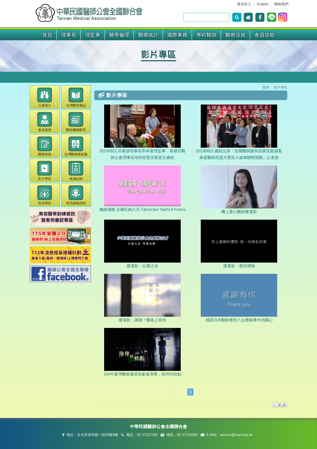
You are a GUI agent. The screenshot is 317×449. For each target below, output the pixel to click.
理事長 (68, 35)
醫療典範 (75, 146)
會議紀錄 (75, 170)
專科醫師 (206, 35)
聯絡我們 (281, 4)
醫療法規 (235, 35)
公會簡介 (44, 97)
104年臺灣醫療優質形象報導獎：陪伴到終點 (142, 352)
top (280, 405)
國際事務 (177, 35)
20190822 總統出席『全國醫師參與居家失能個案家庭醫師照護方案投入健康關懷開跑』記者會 (239, 132)
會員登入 (244, 4)
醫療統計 (148, 35)
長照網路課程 (76, 195)
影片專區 (158, 54)
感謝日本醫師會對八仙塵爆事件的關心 (239, 298)
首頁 (47, 35)
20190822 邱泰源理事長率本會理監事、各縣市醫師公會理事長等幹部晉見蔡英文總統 (142, 132)
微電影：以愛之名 (142, 244)
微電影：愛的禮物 (239, 244)
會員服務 (44, 122)
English (263, 4)
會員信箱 (264, 35)
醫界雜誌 (76, 97)
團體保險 (44, 146)
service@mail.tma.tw (236, 435)
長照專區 (44, 195)
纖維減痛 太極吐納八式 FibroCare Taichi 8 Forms (142, 189)
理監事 (92, 35)
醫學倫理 (119, 35)
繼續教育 (76, 122)
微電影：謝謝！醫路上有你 (142, 298)
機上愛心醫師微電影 (239, 190)
